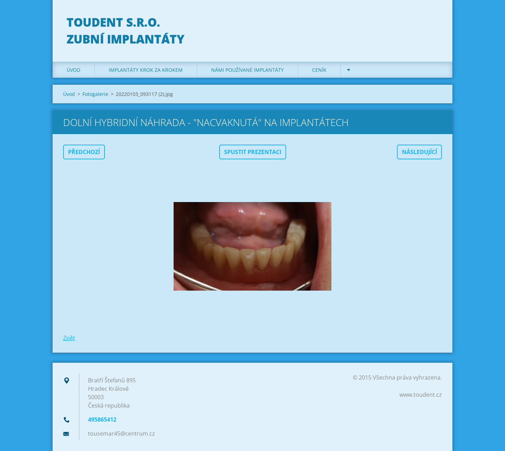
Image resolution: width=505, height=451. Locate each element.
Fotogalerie (95, 94)
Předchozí (84, 152)
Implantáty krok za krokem (146, 70)
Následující (419, 152)
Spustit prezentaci (252, 152)
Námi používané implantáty (247, 70)
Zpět (69, 338)
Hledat (434, 20)
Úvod (73, 70)
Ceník (319, 70)
